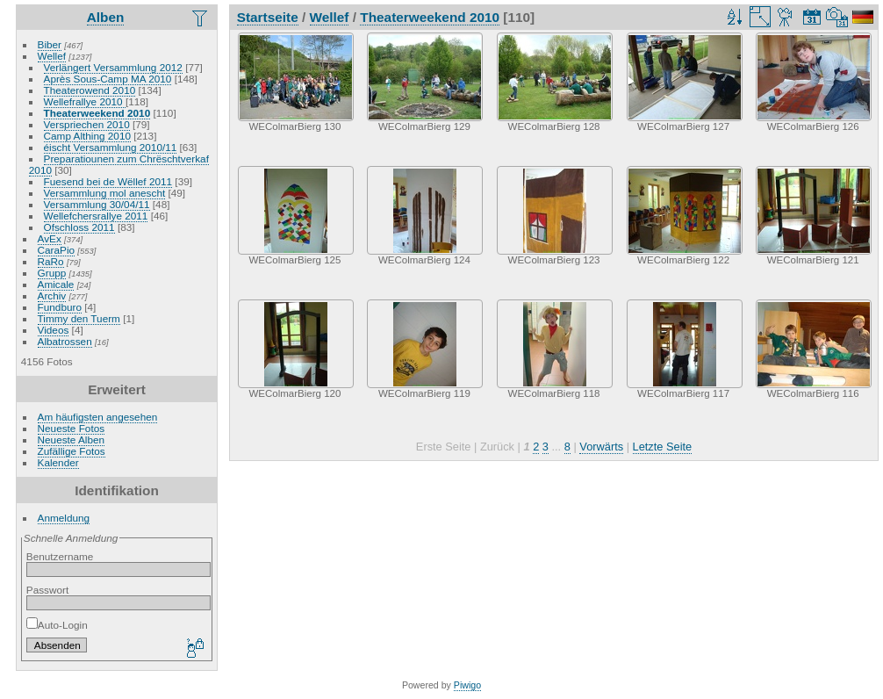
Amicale (56, 284)
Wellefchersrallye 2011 (96, 215)
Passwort (47, 589)
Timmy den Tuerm (79, 318)
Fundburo (60, 307)
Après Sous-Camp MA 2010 (108, 78)
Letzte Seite (663, 446)
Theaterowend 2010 (90, 90)
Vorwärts (601, 446)
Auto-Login (57, 625)
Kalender (58, 462)
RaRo (51, 261)
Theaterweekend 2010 (97, 113)
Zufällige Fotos (71, 451)
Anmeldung (64, 517)
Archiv (52, 295)
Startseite (267, 17)
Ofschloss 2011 (79, 227)
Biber (49, 44)
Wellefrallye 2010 (85, 101)
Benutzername (60, 556)
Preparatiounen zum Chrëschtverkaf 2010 (119, 164)
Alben (106, 17)
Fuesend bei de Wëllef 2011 (108, 181)
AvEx (49, 238)
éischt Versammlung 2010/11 (110, 147)
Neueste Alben (71, 439)
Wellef (52, 55)
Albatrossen (65, 341)
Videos (53, 329)
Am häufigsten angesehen (98, 416)
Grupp (52, 272)
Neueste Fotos (71, 428)
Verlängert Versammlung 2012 (113, 67)
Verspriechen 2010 (87, 124)
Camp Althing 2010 (87, 135)
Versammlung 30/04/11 (97, 204)
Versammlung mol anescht (105, 192)
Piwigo (467, 685)
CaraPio (56, 250)
